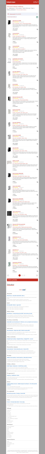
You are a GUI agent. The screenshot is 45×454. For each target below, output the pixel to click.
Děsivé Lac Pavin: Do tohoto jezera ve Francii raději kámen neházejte (17, 367)
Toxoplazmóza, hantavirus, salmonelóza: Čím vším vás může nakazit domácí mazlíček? (20, 387)
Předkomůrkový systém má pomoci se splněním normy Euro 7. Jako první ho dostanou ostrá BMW (22, 334)
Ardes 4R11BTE (16, 147)
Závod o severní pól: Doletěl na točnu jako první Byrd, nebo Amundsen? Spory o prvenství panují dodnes (21, 298)
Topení (32, 8)
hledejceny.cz (9, 410)
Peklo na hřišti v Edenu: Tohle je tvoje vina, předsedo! (15, 307)
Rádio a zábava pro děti (10, 443)
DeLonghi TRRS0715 (17, 71)
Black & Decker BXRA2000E (18, 198)
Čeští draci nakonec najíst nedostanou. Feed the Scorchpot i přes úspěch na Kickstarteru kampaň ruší (22, 396)
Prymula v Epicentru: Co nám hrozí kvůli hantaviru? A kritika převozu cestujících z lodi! (20, 315)
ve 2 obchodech (15, 106)
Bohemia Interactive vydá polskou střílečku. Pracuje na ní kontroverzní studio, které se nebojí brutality (22, 395)
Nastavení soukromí (25, 452)
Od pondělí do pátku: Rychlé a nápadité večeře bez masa (15, 361)
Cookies (20, 452)
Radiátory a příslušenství (11, 9)
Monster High (9, 427)
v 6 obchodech (15, 29)
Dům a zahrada (18, 8)
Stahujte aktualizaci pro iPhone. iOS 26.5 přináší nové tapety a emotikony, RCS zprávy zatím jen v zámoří (21, 343)
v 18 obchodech (15, 144)
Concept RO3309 (16, 46)
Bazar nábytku (9, 437)
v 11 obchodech (15, 157)
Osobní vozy (9, 412)
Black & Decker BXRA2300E (18, 173)
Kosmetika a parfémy (10, 432)
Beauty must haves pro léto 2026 (12, 378)
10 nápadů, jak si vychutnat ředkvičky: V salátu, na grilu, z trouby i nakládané (18, 360)
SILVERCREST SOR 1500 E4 (18, 58)
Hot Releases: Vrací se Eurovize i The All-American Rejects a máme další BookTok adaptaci (20, 379)
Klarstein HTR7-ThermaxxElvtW (19, 224)
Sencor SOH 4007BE (16, 186)
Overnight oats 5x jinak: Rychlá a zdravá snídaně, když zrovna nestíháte (18, 359)
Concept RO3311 (16, 33)
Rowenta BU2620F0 (16, 109)
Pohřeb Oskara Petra (10, 404)
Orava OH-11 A (16, 249)
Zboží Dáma (9, 413)
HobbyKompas (9, 417)
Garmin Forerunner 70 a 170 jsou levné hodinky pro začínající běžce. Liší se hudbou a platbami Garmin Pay (22, 341)
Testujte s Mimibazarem (10, 426)
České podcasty (9, 442)
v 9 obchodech (15, 93)
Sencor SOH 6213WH (17, 135)
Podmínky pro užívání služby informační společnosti (19, 451)
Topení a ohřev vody (26, 8)
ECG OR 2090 (15, 84)
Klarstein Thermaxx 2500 (17, 97)
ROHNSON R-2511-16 (17, 237)
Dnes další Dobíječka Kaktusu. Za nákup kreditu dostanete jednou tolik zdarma (19, 344)
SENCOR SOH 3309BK (17, 20)
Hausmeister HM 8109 (17, 262)
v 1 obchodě (15, 42)
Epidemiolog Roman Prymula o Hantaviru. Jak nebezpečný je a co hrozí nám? (18, 403)
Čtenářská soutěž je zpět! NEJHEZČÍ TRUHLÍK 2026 (14, 323)
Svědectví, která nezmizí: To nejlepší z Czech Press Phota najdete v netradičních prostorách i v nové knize (22, 369)
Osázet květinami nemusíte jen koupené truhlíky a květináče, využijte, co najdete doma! (20, 324)
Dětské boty (9, 434)
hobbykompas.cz (12, 8)
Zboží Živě (8, 411)
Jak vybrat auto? (9, 422)
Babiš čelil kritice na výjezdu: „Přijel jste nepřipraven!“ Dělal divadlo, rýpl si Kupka (19, 300)
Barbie (8, 428)
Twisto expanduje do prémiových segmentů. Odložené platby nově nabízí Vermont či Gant (20, 353)
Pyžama (8, 431)
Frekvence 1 (9, 444)
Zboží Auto (8, 419)
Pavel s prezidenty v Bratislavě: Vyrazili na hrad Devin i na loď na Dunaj (17, 299)
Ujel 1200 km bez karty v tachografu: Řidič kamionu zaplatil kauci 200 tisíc (18, 317)
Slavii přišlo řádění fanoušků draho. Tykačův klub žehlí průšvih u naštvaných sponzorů (20, 350)
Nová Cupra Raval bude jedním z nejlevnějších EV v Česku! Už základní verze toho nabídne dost (21, 332)
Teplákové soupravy (10, 433)
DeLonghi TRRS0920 (17, 122)
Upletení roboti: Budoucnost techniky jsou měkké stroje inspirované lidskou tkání (19, 397)
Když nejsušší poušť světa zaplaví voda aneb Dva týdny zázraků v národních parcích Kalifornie (21, 370)
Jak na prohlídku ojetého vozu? (11, 416)
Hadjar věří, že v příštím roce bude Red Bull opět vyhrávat (15, 333)
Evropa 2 (8, 446)
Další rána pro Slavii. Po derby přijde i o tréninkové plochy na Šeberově (18, 306)
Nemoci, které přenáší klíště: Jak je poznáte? (13, 386)
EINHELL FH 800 (16, 160)
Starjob (8, 441)
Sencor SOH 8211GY (17, 211)
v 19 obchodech (15, 220)
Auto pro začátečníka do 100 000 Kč (12, 418)
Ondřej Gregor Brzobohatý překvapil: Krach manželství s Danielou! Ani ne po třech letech (20, 316)
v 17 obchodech (15, 55)
